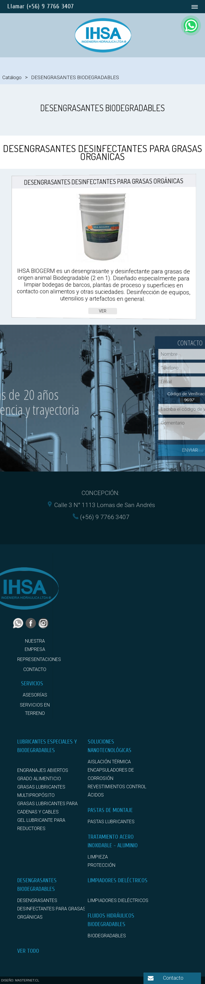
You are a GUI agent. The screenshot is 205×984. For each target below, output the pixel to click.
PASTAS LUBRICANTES (111, 821)
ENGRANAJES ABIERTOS (42, 770)
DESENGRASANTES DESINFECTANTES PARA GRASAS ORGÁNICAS (51, 909)
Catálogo (12, 77)
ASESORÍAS (35, 695)
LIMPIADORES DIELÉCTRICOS (117, 880)
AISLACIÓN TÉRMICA (109, 761)
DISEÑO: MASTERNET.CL (20, 980)
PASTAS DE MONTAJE (110, 810)
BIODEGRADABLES (107, 935)
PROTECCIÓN (101, 865)
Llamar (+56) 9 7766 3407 (40, 6)
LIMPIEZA (98, 857)
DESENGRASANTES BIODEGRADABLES (75, 77)
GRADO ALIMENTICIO (39, 778)
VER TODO (28, 951)
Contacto (173, 978)
